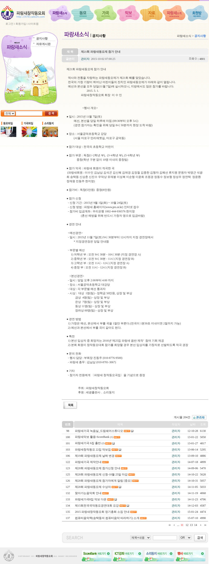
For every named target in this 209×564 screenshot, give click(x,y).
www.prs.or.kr (114, 207)
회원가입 (21, 23)
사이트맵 (33, 23)
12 (187, 525)
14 (195, 525)
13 (191, 525)
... (178, 525)
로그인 (9, 23)
